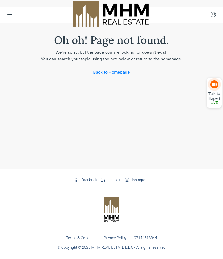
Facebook (86, 180)
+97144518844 (144, 238)
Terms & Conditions (82, 238)
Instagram (137, 180)
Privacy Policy (115, 238)
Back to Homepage (111, 72)
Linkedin (111, 180)
